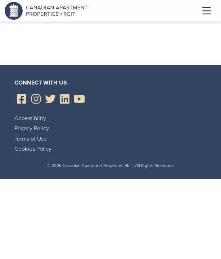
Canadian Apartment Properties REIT (48, 11)
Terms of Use (30, 139)
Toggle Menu (206, 11)
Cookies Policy (32, 149)
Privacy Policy (31, 128)
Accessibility (30, 118)
